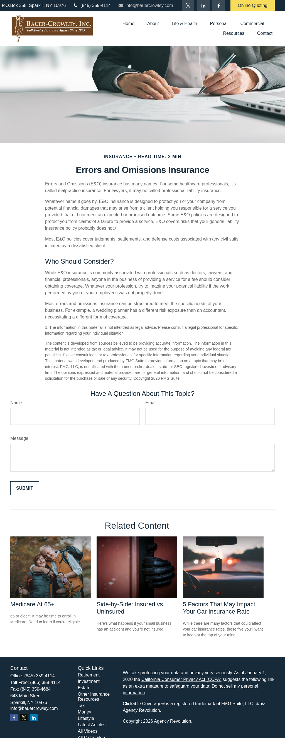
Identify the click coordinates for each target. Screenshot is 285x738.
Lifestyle (86, 718)
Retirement (89, 675)
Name (16, 402)
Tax (81, 705)
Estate (84, 687)
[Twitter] (188, 5)
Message (19, 438)
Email (150, 402)
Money (84, 712)
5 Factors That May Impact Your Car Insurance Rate (219, 608)
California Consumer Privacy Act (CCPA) (181, 679)
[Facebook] (218, 5)
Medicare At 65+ (32, 604)
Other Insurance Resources (94, 697)
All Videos (88, 731)
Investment (89, 681)
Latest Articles (92, 724)
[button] (128, 23)
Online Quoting (252, 5)
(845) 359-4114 (92, 5)
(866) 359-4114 (45, 682)
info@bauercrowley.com (145, 5)
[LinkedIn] (203, 5)
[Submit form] (24, 488)
